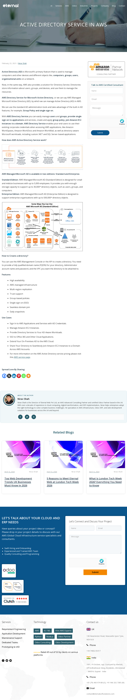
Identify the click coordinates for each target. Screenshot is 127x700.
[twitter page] (6, 660)
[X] (9, 376)
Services (58, 6)
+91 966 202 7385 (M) (115, 682)
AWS (37, 630)
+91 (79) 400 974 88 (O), (96, 682)
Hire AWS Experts (63, 630)
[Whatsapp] (23, 376)
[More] (28, 376)
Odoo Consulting (43, 642)
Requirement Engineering (14, 629)
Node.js (49, 636)
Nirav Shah (22, 63)
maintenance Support (12, 638)
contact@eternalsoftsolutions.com (100, 694)
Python (38, 636)
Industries (84, 6)
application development (13, 633)
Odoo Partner (64, 636)
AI (51, 6)
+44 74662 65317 (94, 651)
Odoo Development (64, 642)
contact (122, 6)
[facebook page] (3, 660)
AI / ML (47, 630)
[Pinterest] (19, 376)
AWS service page (22, 357)
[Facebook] (4, 376)
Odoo (72, 6)
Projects (94, 6)
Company (105, 6)
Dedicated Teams (10, 642)
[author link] (9, 400)
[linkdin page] (10, 660)
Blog (114, 6)
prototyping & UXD (11, 647)
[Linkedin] (14, 376)
